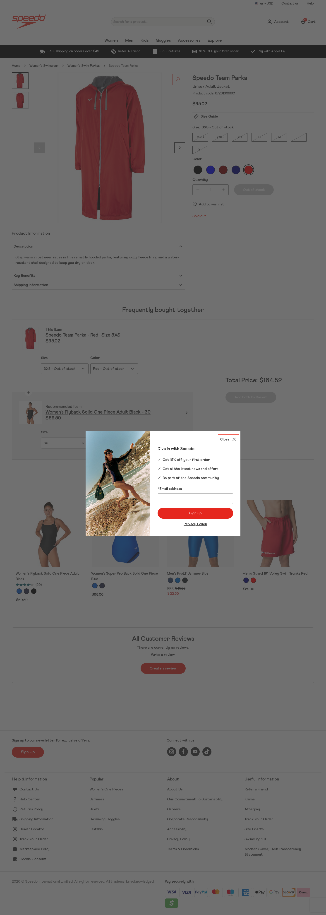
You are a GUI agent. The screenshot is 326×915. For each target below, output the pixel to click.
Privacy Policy (195, 524)
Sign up (195, 513)
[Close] (228, 439)
